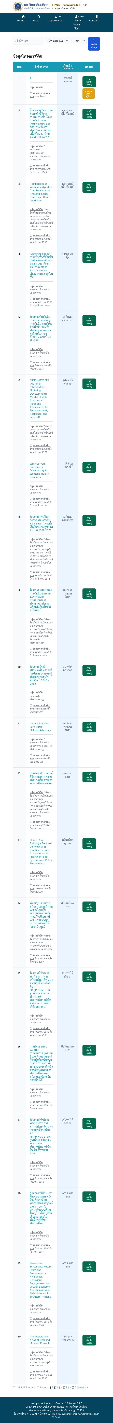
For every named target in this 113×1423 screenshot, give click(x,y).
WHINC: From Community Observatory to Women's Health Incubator (39, 470)
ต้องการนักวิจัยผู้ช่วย (88, 94)
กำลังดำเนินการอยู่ (89, 82)
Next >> (83, 1387)
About (36, 18)
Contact (94, 18)
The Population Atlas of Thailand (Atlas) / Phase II (40, 1340)
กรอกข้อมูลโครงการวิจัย (78, 22)
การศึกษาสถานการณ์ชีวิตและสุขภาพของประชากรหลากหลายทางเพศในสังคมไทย (41, 778)
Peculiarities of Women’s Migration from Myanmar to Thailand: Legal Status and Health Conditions (41, 192)
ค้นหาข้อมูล (94, 44)
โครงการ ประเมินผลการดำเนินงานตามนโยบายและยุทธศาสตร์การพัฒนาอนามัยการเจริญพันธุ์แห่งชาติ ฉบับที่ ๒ (41, 600)
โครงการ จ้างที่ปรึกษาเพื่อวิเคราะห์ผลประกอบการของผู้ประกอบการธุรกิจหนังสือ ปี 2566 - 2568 (41, 675)
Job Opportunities (56, 18)
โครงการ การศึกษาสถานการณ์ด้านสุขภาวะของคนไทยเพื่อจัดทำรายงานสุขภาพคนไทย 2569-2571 (41, 523)
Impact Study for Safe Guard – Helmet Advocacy (40, 727)
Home (21, 18)
